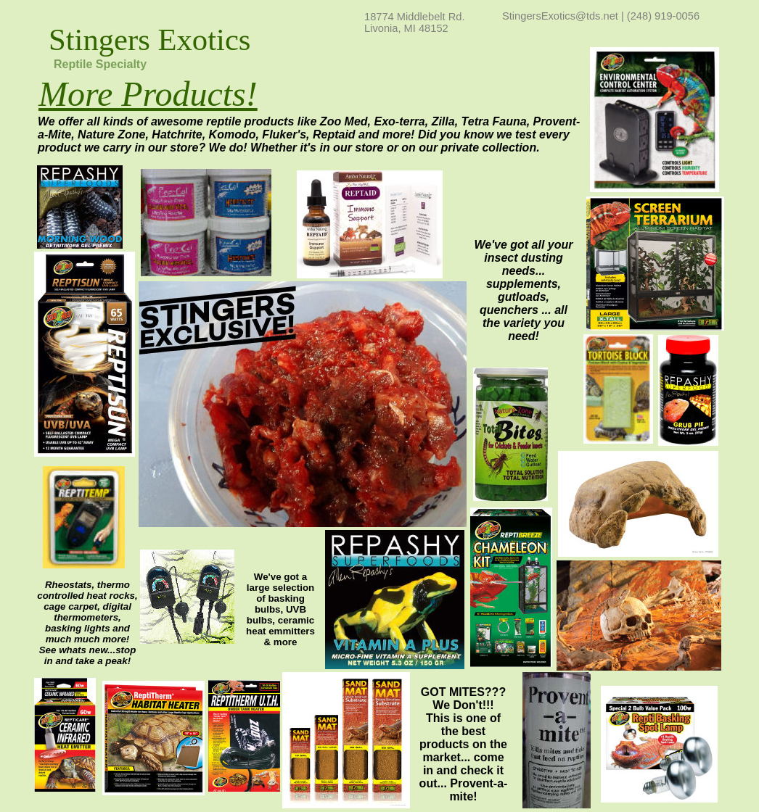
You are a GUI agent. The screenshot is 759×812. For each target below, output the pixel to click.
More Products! (148, 94)
